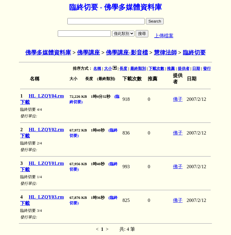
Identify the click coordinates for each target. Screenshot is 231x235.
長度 (123, 68)
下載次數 (156, 68)
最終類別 (138, 68)
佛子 (178, 99)
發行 (207, 68)
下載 (25, 102)
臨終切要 (194, 52)
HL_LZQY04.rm (46, 95)
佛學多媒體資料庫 (48, 52)
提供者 (183, 68)
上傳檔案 (164, 35)
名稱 (97, 68)
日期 (196, 68)
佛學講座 (88, 52)
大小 (108, 68)
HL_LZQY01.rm (46, 163)
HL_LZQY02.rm (46, 129)
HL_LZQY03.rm (46, 196)
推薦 (171, 68)
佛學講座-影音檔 (127, 52)
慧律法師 (165, 52)
